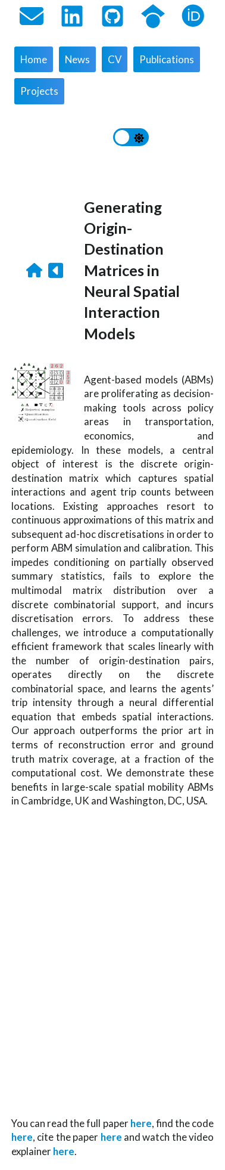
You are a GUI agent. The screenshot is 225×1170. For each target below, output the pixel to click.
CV (114, 59)
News (77, 59)
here (141, 1123)
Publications (166, 59)
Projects (39, 91)
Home (33, 59)
